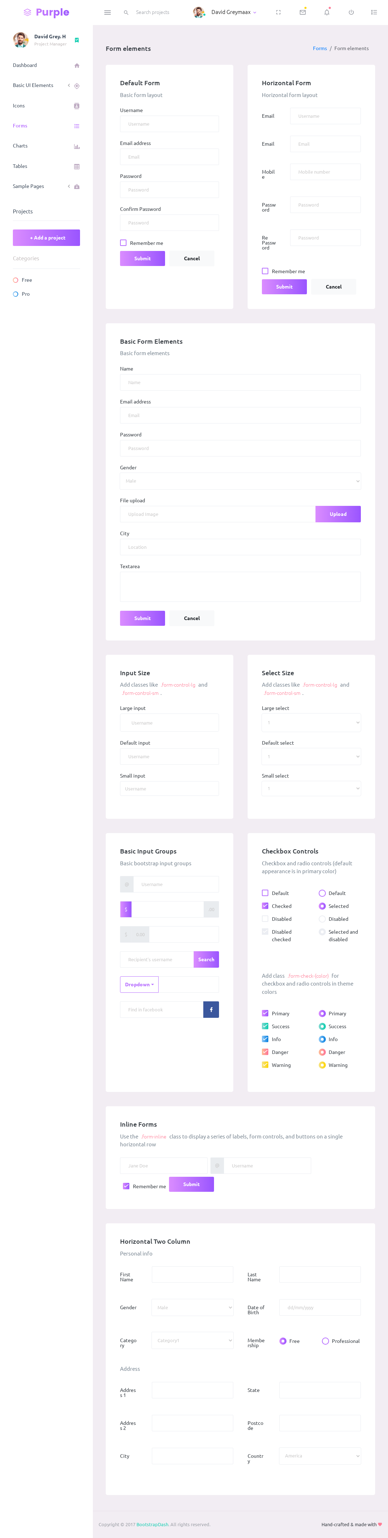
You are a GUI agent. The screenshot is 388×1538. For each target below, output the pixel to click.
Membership (256, 1343)
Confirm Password (140, 209)
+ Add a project (47, 238)
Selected (339, 906)
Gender (128, 467)
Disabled (282, 918)
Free (294, 1341)
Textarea (130, 566)
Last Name (254, 1277)
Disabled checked (282, 935)
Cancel (192, 258)
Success (280, 1026)
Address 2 (128, 1425)
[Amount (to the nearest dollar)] (167, 909)
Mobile (268, 174)
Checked (282, 906)
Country (255, 1458)
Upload (338, 514)
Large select (275, 708)
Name (126, 368)
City (124, 533)
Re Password (269, 243)
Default (280, 893)
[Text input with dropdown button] (188, 984)
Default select (278, 742)
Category (128, 1343)
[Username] (169, 723)
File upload (132, 500)
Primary (280, 1013)
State (254, 1390)
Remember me (146, 243)
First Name (126, 1277)
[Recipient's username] (157, 959)
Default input (135, 742)
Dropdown (137, 984)
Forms (320, 48)
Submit (142, 258)
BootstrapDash (152, 1524)
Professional (346, 1341)
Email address (135, 143)
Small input (132, 775)
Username (131, 110)
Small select (275, 775)
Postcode (255, 1425)
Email (268, 116)
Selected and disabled (343, 935)
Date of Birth (256, 1310)
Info (276, 1039)
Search (206, 959)
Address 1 (128, 1392)
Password (130, 176)
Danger (280, 1052)
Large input (133, 708)
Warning (281, 1064)
